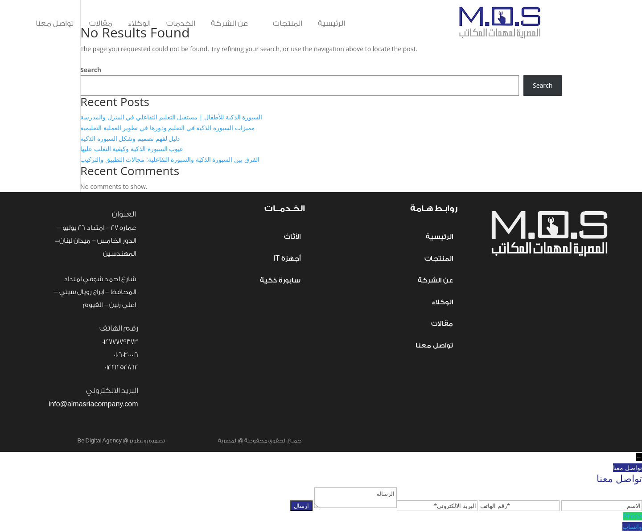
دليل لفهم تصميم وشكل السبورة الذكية (130, 138)
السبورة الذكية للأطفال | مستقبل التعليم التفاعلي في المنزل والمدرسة (171, 117)
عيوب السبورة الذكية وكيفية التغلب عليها (131, 148)
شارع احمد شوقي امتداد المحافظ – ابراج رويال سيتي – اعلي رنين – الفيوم (95, 292)
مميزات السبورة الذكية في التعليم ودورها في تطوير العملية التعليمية (167, 127)
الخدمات (180, 23)
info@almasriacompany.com (93, 404)
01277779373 (120, 342)
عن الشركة (229, 23)
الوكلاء (139, 23)
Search (90, 69)
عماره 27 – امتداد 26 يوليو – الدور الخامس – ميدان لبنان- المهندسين (95, 241)
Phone (632, 516)
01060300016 (126, 355)
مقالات (100, 23)
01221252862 (121, 367)
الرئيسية (331, 23)
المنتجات (282, 23)
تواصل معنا (55, 23)
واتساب (632, 526)
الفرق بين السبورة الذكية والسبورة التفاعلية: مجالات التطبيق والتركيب (169, 159)
